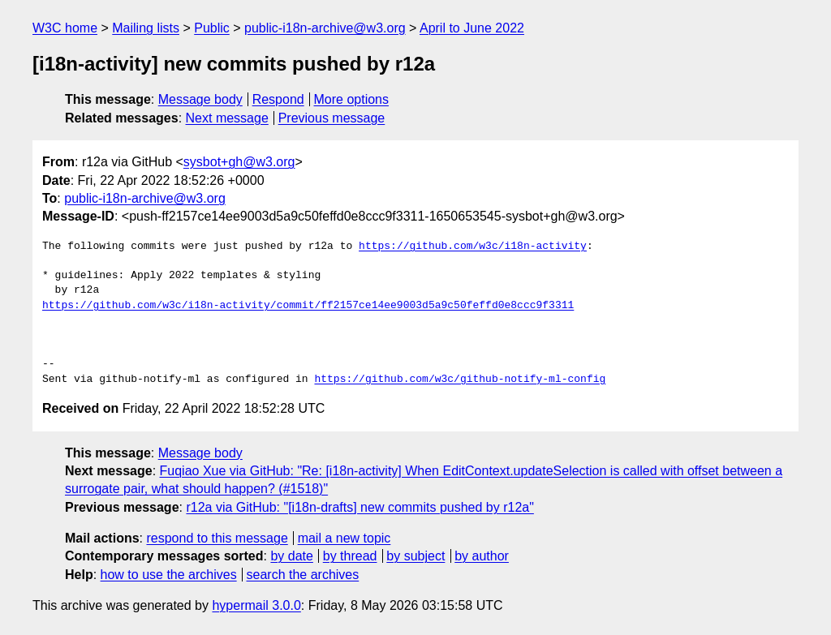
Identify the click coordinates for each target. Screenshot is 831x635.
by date (291, 556)
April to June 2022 (472, 28)
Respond (278, 99)
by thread (350, 556)
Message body (200, 99)
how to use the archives (169, 574)
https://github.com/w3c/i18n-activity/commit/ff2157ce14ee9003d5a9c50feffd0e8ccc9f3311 (308, 305)
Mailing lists (145, 28)
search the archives (303, 574)
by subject (415, 556)
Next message (227, 118)
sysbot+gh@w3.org (239, 162)
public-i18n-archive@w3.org (325, 28)
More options (352, 99)
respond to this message (216, 538)
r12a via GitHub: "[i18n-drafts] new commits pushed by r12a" (359, 507)
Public (212, 28)
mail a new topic (344, 538)
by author (481, 556)
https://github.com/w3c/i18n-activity (473, 246)
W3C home (64, 28)
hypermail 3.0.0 (256, 605)
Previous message (331, 118)
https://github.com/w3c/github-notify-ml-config (459, 379)
